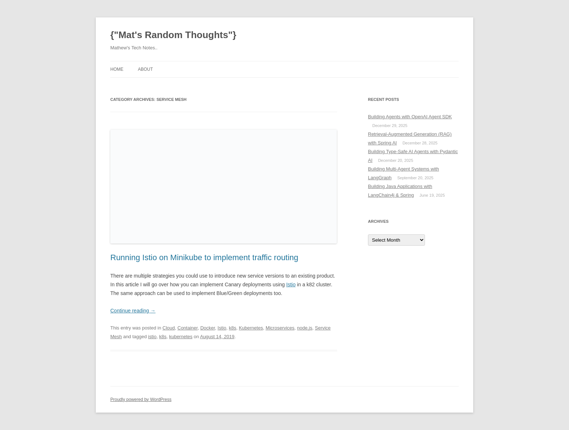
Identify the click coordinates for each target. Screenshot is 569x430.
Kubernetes (251, 328)
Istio (291, 284)
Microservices (280, 328)
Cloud (169, 328)
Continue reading (133, 311)
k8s (232, 328)
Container (187, 328)
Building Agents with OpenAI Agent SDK (410, 116)
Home (116, 69)
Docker (207, 328)
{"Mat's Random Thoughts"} (173, 34)
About (145, 69)
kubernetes (180, 336)
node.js (304, 328)
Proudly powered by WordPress (141, 399)
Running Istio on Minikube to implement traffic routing (204, 257)
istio (152, 336)
